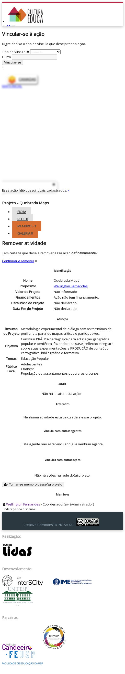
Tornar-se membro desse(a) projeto (33, 484)
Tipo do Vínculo (31, 51)
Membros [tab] (26, 226)
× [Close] (3, 67)
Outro (29, 57)
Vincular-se (12, 62)
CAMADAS (27, 79)
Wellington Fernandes (71, 286)
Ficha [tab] (21, 211)
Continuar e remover (18, 261)
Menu (11, 26)
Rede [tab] (22, 219)
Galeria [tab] (25, 233)
